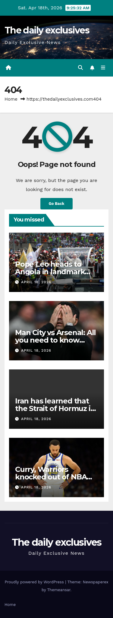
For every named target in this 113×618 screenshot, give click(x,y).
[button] (80, 68)
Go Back (56, 203)
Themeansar (59, 590)
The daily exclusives (47, 30)
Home (11, 99)
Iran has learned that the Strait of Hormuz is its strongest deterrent (55, 408)
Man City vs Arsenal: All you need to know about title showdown (55, 340)
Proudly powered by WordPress (35, 582)
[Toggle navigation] (103, 68)
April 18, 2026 (36, 282)
